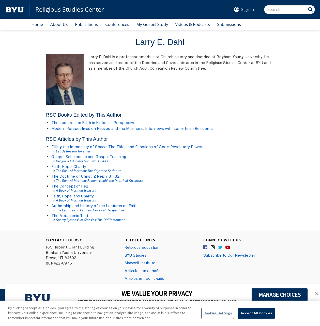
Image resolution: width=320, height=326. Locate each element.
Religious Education (142, 247)
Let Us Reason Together (73, 151)
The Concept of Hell (69, 186)
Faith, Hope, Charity (68, 166)
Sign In (247, 9)
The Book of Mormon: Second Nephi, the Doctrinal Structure (99, 181)
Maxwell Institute (140, 262)
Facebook (205, 247)
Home (37, 24)
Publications (86, 24)
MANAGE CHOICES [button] (280, 294)
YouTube (227, 247)
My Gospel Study (152, 24)
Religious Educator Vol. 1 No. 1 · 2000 (82, 161)
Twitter (220, 247)
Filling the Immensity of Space (78, 146)
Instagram (213, 247)
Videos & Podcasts (192, 24)
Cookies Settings (218, 316)
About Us (59, 24)
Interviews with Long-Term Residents (179, 128)
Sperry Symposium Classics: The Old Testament (90, 220)
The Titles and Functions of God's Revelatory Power (155, 146)
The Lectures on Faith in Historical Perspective (93, 122)
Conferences (117, 24)
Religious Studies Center (69, 9)
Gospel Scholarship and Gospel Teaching (88, 156)
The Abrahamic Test (69, 215)
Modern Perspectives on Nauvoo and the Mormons (97, 128)
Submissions (229, 24)
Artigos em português (144, 278)
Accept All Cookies (256, 316)
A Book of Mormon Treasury (76, 190)
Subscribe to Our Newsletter (229, 255)
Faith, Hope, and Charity (72, 196)
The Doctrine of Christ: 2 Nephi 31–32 (85, 176)
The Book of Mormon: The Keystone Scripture (88, 171)
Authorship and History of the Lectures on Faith (94, 205)
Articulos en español (143, 270)
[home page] (15, 9)
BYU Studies (135, 255)
